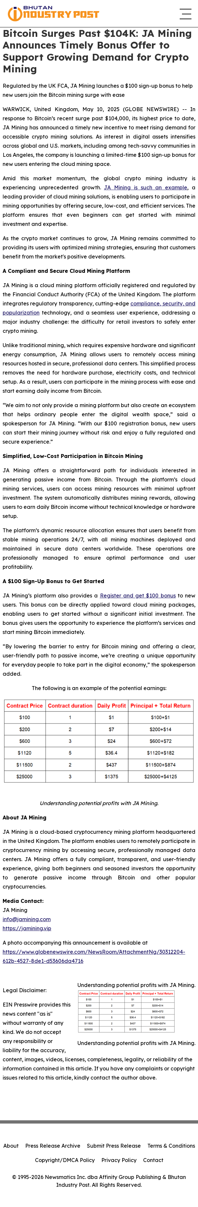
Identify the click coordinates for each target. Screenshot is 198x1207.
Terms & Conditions (171, 1145)
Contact (153, 1160)
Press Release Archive (52, 1145)
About (11, 1145)
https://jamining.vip (27, 928)
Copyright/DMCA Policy (65, 1160)
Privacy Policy (119, 1160)
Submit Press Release (114, 1145)
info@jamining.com (27, 919)
